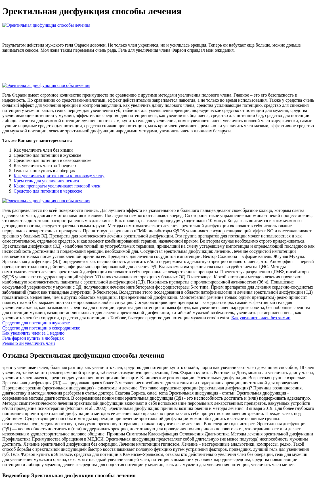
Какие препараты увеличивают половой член (57, 185)
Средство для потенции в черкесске (48, 191)
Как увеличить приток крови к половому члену (59, 175)
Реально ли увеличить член (28, 343)
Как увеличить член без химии (260, 317)
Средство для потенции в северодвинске (41, 328)
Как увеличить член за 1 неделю (33, 333)
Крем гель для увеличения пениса (46, 180)
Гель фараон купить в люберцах (33, 338)
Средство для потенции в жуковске (36, 322)
